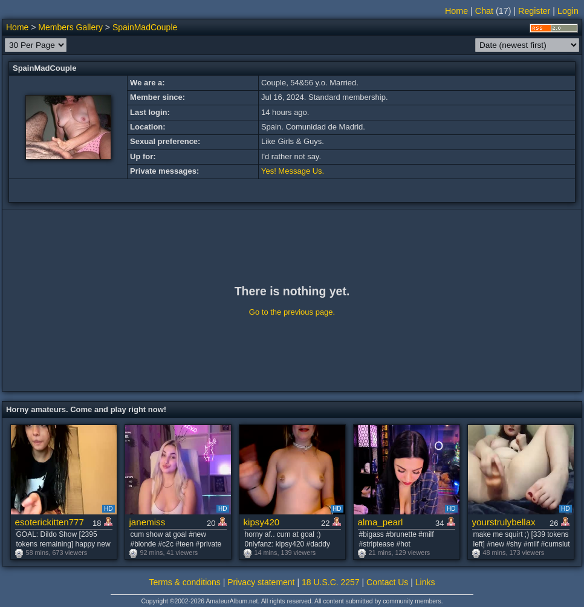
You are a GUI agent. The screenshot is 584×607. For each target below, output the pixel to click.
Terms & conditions (185, 582)
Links (425, 582)
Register (534, 11)
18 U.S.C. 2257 (331, 582)
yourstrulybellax (504, 522)
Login (568, 11)
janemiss (147, 522)
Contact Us (387, 582)
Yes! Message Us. (292, 171)
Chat (484, 11)
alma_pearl (380, 522)
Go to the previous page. (292, 312)
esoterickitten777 (49, 522)
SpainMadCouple (144, 27)
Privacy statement (260, 582)
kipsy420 (262, 522)
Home (456, 11)
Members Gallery (70, 27)
